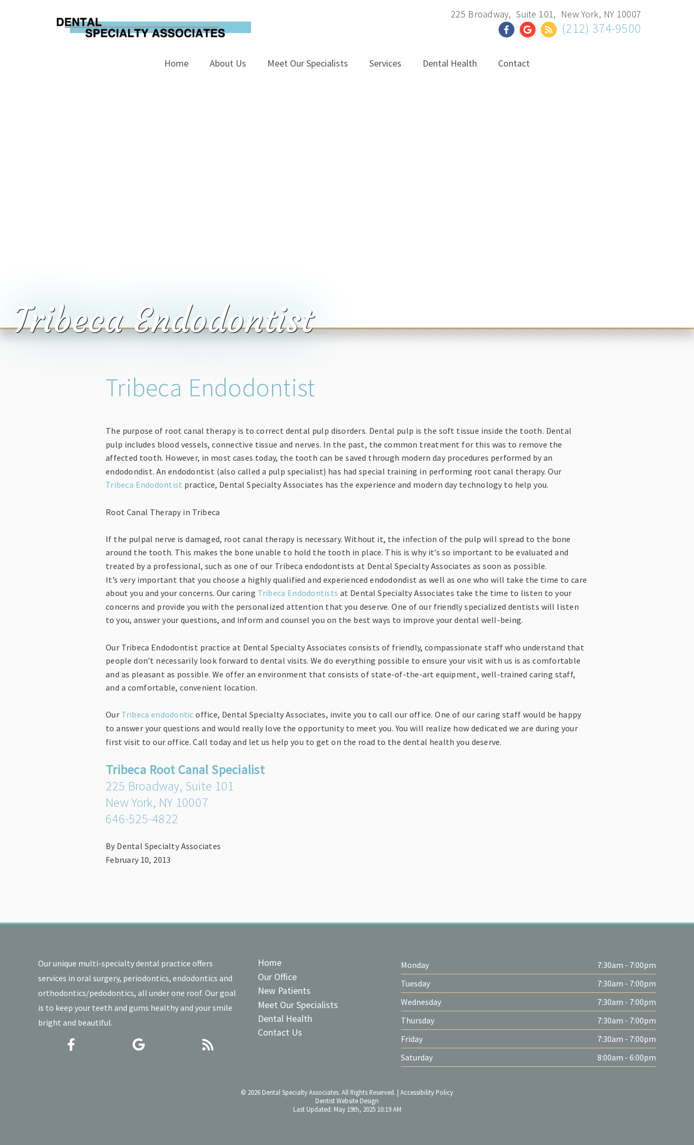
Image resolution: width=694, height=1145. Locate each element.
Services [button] (385, 63)
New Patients (284, 991)
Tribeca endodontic (157, 714)
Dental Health (285, 1019)
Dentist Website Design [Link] (347, 1100)
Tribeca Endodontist (210, 387)
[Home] (153, 29)
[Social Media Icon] (71, 1045)
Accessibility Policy (426, 1092)
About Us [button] (228, 63)
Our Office (277, 977)
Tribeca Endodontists (298, 593)
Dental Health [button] (450, 63)
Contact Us (280, 1032)
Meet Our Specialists (298, 1005)
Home (270, 963)
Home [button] (176, 63)
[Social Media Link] (509, 29)
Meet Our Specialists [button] (307, 63)
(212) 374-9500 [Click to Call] (601, 28)
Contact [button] (514, 63)
